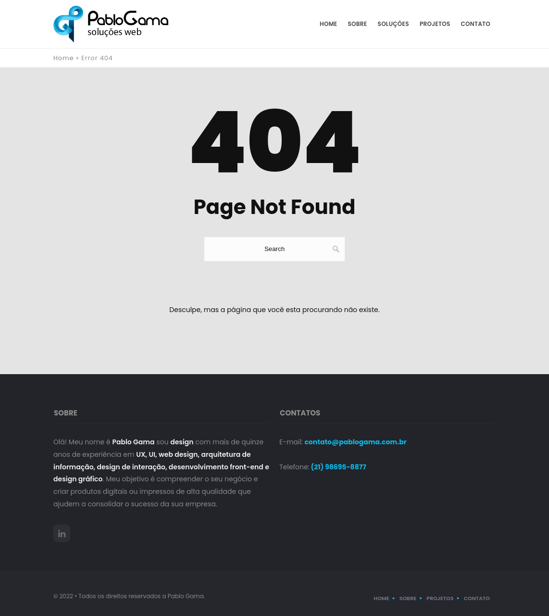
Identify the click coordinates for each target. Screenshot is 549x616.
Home (328, 24)
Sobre (357, 24)
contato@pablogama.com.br (355, 442)
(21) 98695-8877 (338, 467)
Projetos (435, 24)
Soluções (393, 24)
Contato (475, 24)
